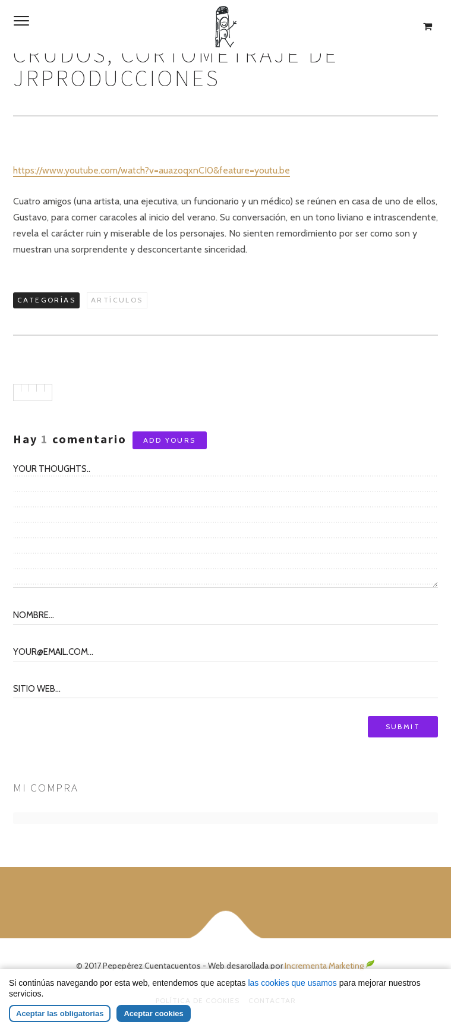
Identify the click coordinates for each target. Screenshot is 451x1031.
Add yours (169, 440)
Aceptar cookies (153, 1013)
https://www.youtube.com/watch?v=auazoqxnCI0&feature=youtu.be (151, 170)
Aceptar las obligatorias (59, 1013)
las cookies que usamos (292, 983)
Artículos (117, 299)
